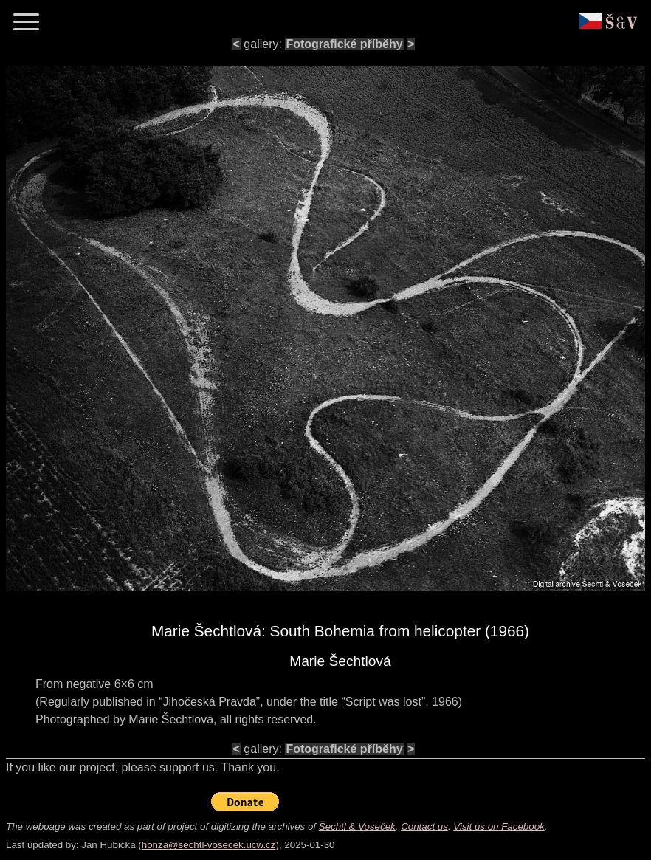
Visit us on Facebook (498, 826)
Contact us (424, 826)
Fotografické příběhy (344, 44)
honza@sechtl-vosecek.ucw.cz (209, 844)
